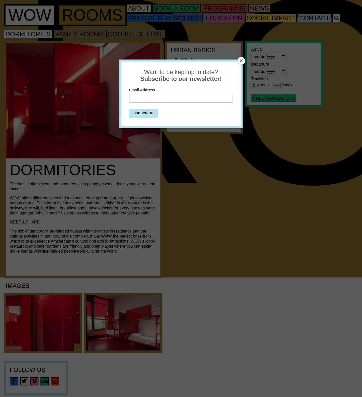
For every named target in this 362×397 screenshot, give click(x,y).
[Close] (241, 61)
